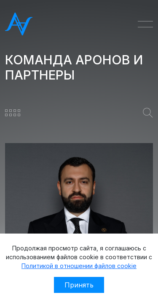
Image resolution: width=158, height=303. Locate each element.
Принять (79, 285)
